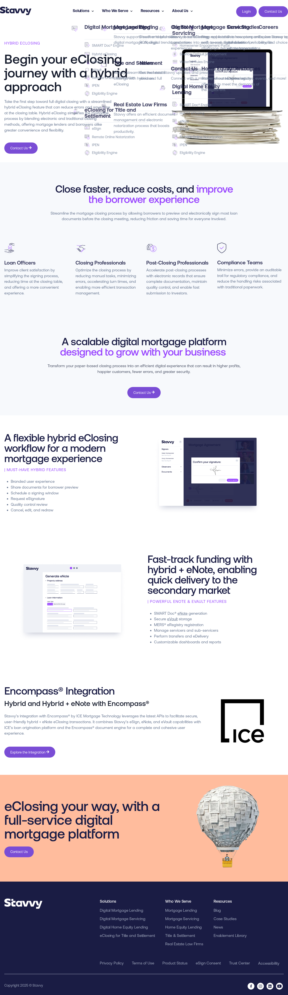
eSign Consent (208, 961)
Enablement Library (230, 934)
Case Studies (225, 917)
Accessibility (268, 961)
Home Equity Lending (183, 925)
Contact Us (273, 10)
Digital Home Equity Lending (124, 925)
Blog (217, 908)
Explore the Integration (29, 750)
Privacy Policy (112, 961)
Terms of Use (143, 961)
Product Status (175, 961)
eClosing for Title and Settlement (127, 934)
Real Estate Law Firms (184, 942)
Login (246, 10)
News (218, 925)
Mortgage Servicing (182, 917)
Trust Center (239, 961)
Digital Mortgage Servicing (122, 917)
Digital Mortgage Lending (121, 908)
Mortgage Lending (181, 908)
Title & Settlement (180, 934)
